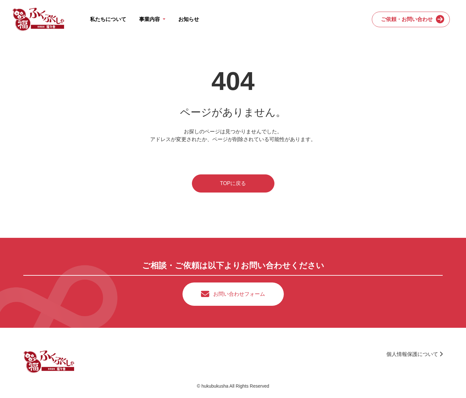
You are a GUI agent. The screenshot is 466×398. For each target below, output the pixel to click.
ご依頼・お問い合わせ (407, 19)
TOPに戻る (233, 183)
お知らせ (188, 19)
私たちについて (108, 19)
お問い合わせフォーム (239, 294)
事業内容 (150, 19)
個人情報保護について (414, 354)
